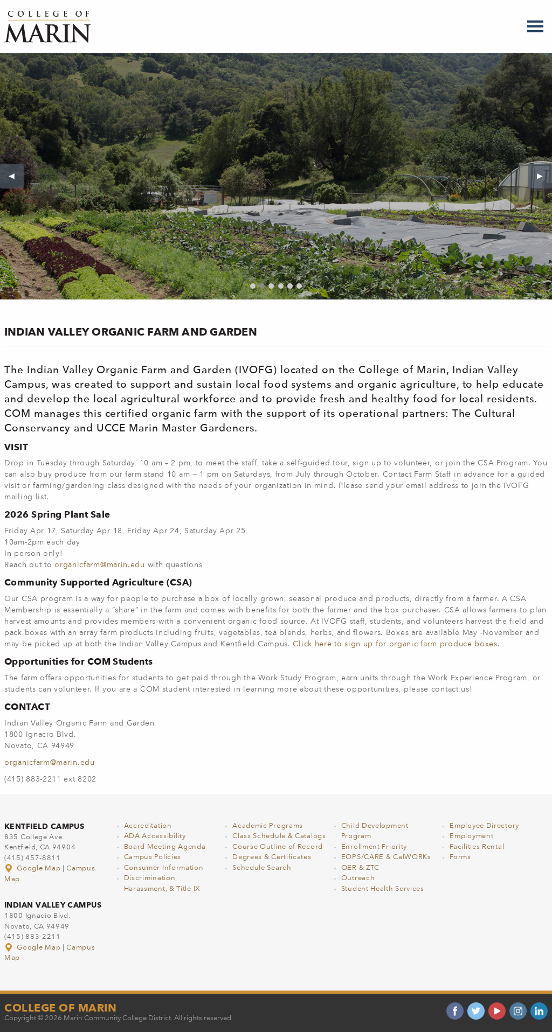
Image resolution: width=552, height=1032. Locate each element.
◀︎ (16, 176)
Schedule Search (262, 867)
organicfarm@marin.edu (99, 565)
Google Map (33, 868)
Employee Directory (484, 825)
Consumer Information (164, 867)
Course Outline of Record (277, 846)
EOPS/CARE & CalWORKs (386, 857)
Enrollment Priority (374, 846)
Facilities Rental (477, 846)
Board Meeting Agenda (165, 846)
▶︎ (544, 176)
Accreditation (148, 825)
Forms (460, 857)
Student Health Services (382, 888)
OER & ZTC (360, 867)
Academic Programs (267, 825)
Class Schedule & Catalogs (279, 836)
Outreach (358, 878)
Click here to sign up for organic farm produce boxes (395, 644)
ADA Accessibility (155, 836)
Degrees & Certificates (271, 857)
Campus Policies (153, 857)
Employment (471, 836)
